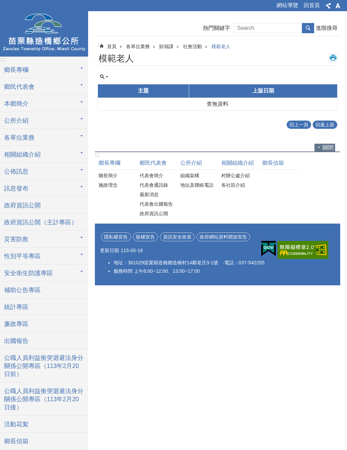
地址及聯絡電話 (196, 185)
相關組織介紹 (22, 154)
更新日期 (109, 250)
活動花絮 (16, 424)
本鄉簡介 (16, 103)
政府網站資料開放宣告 (223, 237)
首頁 (112, 46)
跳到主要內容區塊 (3, 3)
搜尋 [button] (308, 28)
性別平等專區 (22, 256)
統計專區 (16, 307)
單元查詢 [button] (104, 77)
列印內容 (333, 57)
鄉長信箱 (16, 441)
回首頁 (312, 5)
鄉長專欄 (16, 69)
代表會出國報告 (156, 204)
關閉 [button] (328, 147)
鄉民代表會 (19, 86)
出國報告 (16, 341)
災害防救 (16, 239)
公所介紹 (16, 120)
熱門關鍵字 (216, 28)
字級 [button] (338, 6)
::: (7, 4)
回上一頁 (298, 124)
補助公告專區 (22, 290)
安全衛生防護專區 (28, 273)
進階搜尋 (327, 28)
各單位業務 (19, 137)
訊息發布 (16, 188)
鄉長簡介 (108, 175)
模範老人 (220, 46)
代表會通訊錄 (154, 185)
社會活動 (192, 46)
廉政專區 (16, 324)
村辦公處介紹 (235, 175)
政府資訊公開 (22, 205)
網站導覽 (287, 5)
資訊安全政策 (177, 237)
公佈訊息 (16, 171)
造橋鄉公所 (44, 33)
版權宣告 (145, 237)
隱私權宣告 (116, 237)
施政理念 (108, 185)
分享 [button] (328, 6)
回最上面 (324, 124)
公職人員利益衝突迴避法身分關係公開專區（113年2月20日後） (43, 399)
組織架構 (189, 175)
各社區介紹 (233, 185)
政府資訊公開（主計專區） (40, 222)
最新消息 (149, 194)
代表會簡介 (151, 175)
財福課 (166, 46)
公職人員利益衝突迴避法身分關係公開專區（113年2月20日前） (43, 365)
